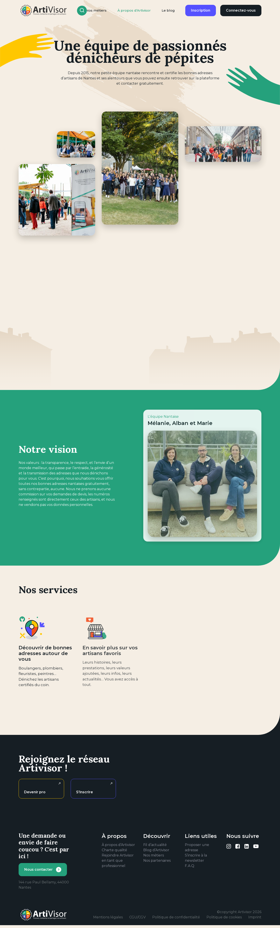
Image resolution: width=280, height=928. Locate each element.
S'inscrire (84, 792)
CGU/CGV (137, 917)
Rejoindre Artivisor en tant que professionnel (118, 860)
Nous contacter (38, 869)
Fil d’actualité (155, 845)
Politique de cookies (224, 917)
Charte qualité (114, 850)
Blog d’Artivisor (156, 850)
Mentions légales (108, 917)
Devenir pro (35, 792)
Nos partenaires (157, 860)
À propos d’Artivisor (134, 10)
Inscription (200, 10)
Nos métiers (153, 855)
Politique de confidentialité (176, 917)
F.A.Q (189, 866)
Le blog (168, 10)
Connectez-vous (241, 10)
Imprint (254, 917)
